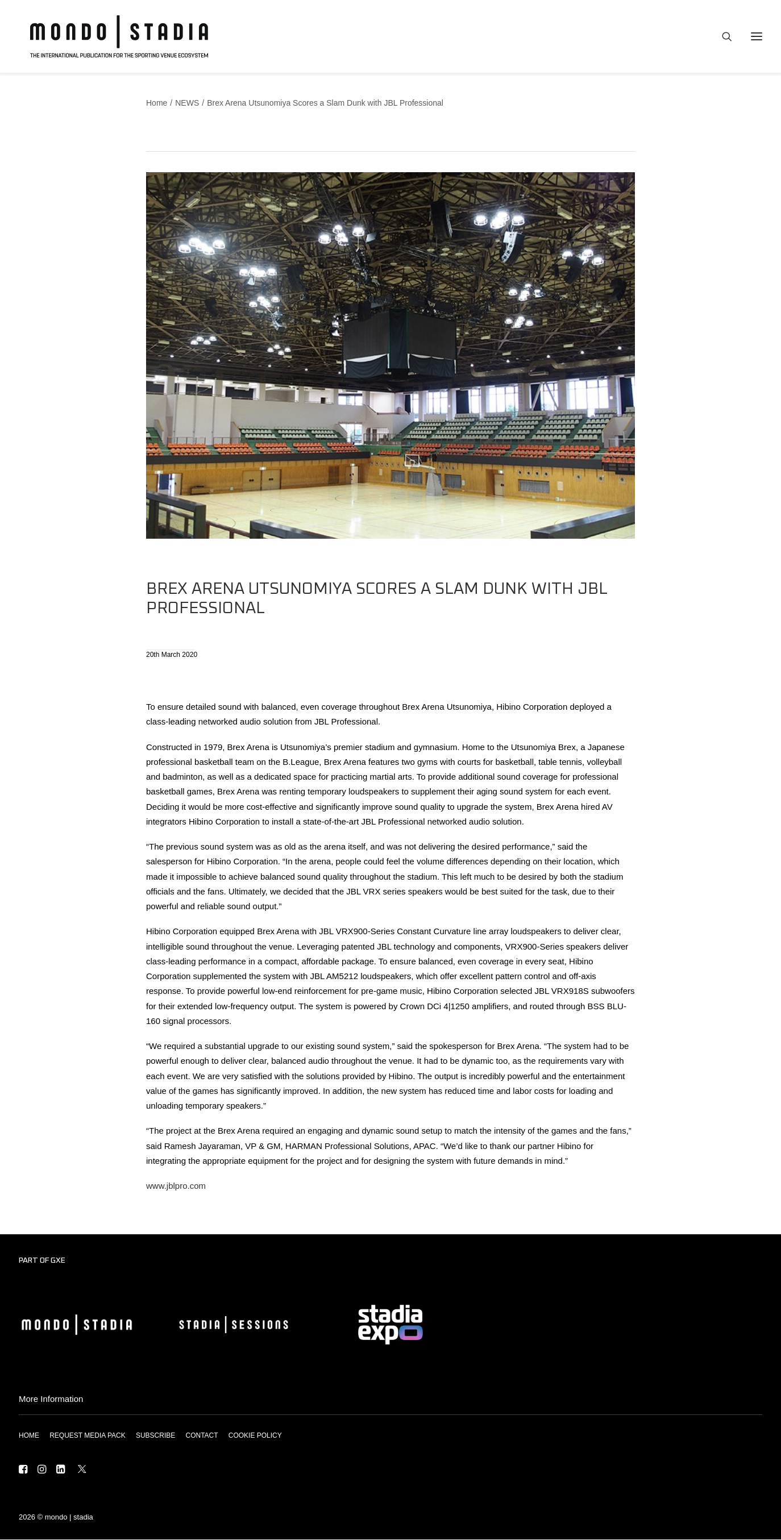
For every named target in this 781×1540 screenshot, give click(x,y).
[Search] (722, 38)
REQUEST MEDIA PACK (87, 1436)
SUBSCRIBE (155, 1436)
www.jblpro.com (176, 1186)
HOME (29, 1436)
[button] (23, 1471)
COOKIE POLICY (255, 1436)
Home (156, 103)
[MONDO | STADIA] (114, 38)
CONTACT (201, 1436)
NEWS (187, 103)
